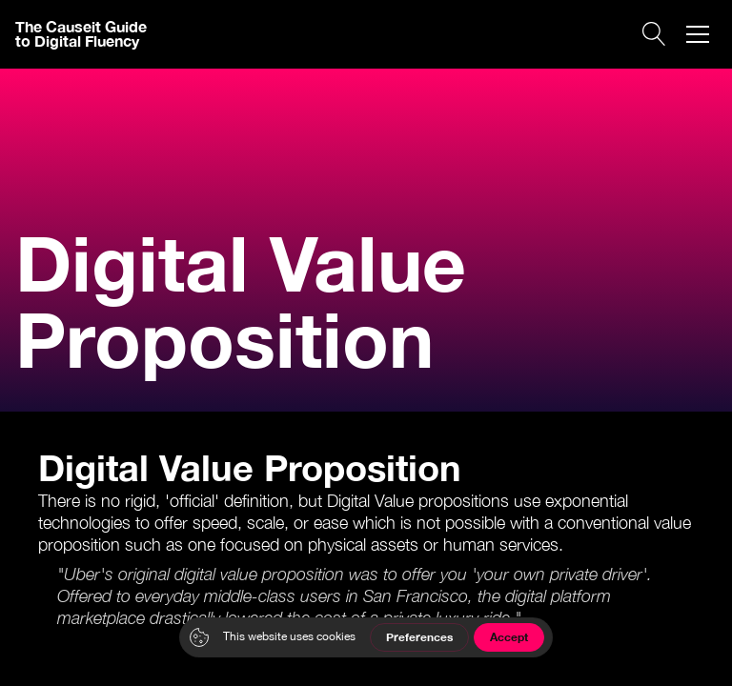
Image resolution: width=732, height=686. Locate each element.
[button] (698, 34)
